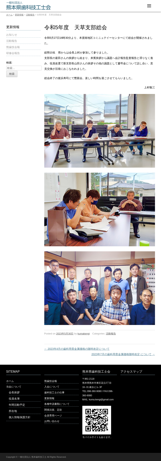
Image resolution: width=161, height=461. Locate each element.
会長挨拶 (14, 392)
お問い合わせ (51, 421)
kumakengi (83, 333)
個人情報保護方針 (19, 417)
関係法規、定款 (53, 409)
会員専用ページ (53, 415)
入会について (51, 386)
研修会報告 (13, 53)
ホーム (9, 15)
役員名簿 (14, 398)
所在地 (13, 411)
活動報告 (30, 15)
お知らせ (11, 34)
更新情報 (19, 15)
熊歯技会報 (13, 47)
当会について (13, 386)
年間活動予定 (17, 404)
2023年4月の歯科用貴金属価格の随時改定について (77, 348)
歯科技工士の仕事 (54, 392)
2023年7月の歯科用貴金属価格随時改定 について (123, 354)
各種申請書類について (57, 403)
